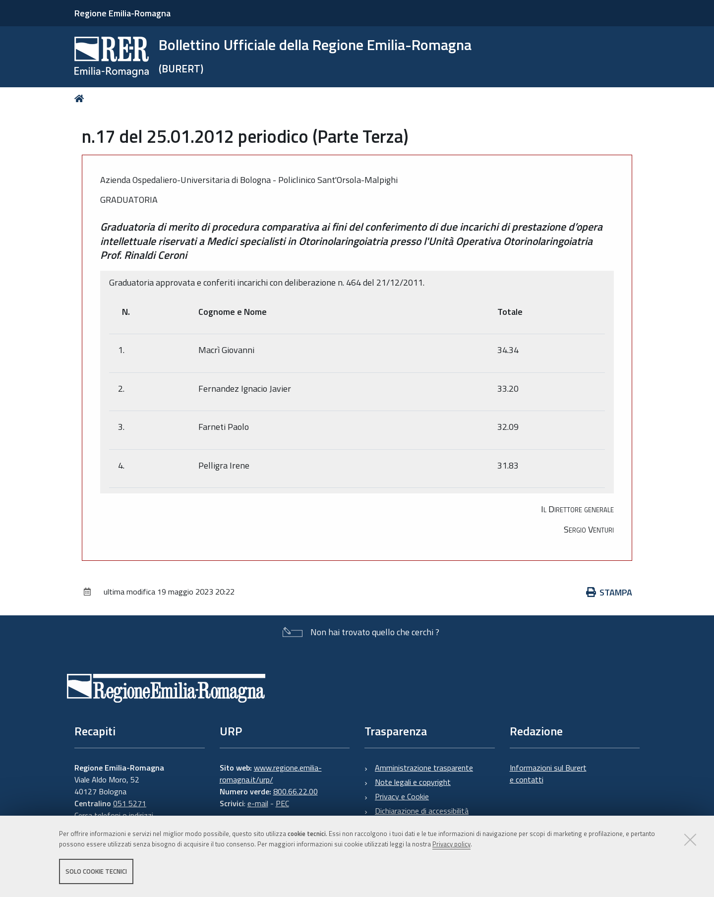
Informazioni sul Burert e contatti (548, 773)
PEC (282, 803)
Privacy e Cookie (402, 796)
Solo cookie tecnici (96, 871)
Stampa (609, 592)
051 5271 (129, 803)
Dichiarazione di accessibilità (422, 811)
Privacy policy (451, 844)
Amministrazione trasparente (424, 768)
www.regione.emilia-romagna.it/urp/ (271, 773)
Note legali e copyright (413, 782)
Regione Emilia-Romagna (122, 13)
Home (81, 98)
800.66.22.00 (295, 791)
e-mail (257, 803)
